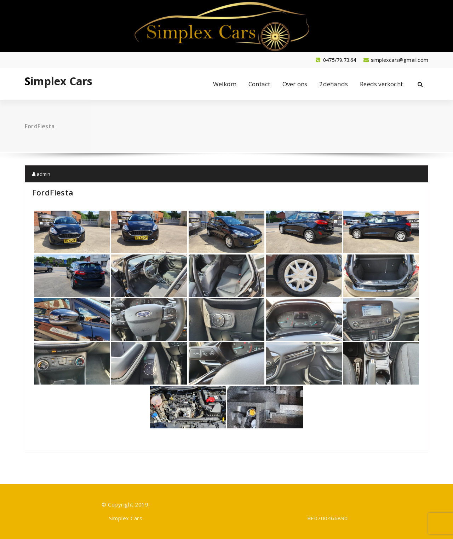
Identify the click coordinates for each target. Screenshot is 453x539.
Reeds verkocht (381, 84)
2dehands (333, 84)
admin (41, 174)
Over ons (295, 84)
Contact (259, 84)
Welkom (224, 84)
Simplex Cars (58, 81)
